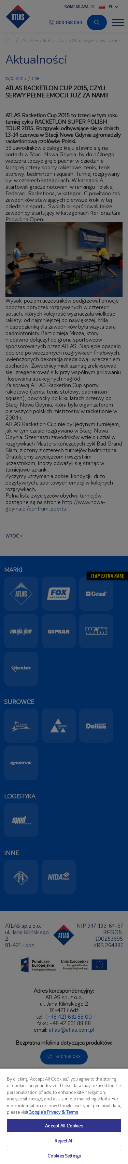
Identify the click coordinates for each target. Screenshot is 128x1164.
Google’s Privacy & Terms (53, 1111)
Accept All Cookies (64, 1125)
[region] (64, 1116)
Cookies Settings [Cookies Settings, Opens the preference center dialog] (64, 1155)
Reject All (64, 1140)
